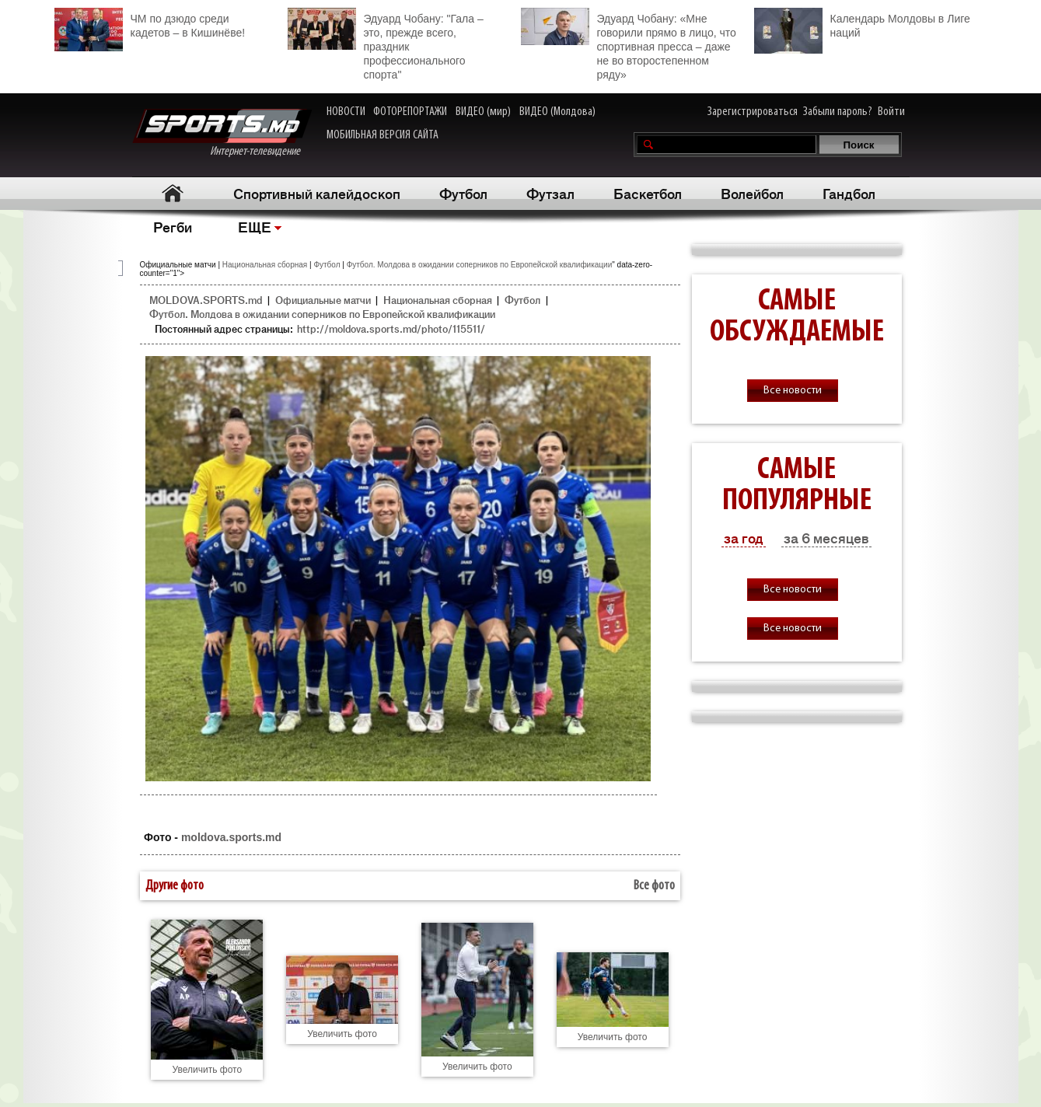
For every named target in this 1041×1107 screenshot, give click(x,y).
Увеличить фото (208, 1069)
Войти (891, 112)
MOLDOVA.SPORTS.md (205, 299)
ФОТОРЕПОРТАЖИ (410, 112)
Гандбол (849, 192)
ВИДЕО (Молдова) (557, 112)
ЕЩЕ (254, 226)
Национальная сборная (264, 264)
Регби (172, 226)
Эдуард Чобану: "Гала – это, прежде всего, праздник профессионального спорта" (386, 44)
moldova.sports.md (231, 837)
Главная (173, 193)
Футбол (463, 192)
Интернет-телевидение (222, 133)
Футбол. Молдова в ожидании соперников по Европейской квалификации (480, 264)
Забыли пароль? (837, 112)
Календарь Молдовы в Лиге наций (862, 24)
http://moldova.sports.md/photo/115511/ (391, 328)
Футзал (550, 192)
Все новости (792, 390)
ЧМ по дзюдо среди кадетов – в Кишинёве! (150, 24)
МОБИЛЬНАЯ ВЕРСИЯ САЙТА (382, 135)
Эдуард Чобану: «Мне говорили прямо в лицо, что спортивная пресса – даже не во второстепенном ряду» (628, 44)
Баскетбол (647, 192)
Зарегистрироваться (752, 112)
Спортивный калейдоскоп (316, 192)
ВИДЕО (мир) (483, 112)
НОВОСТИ (346, 112)
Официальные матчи (323, 299)
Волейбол (752, 192)
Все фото (654, 885)
